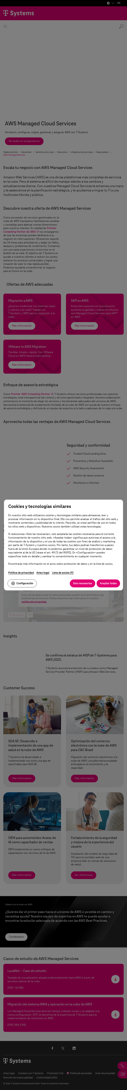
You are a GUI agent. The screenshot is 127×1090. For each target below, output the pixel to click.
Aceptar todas (108, 583)
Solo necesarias (82, 583)
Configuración (22, 583)
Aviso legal (42, 572)
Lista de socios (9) (62, 572)
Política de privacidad (21, 572)
